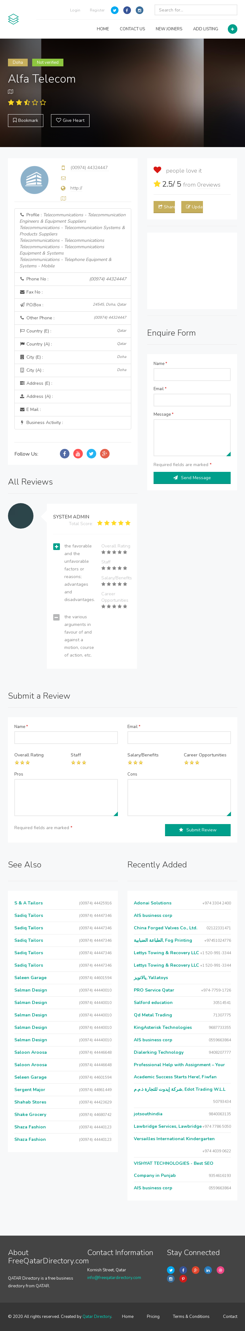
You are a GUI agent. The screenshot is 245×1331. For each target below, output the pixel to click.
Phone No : (72, 279)
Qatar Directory (97, 1317)
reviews (208, 185)
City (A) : (72, 370)
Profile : (72, 240)
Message (164, 414)
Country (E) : (72, 331)
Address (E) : (35, 383)
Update (194, 207)
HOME (103, 29)
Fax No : (31, 292)
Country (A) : (72, 344)
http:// (76, 188)
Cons (132, 774)
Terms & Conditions (191, 1317)
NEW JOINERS (169, 29)
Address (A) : (36, 396)
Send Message (192, 478)
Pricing (153, 1317)
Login (75, 10)
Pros (18, 774)
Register (97, 10)
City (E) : (72, 357)
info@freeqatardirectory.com (114, 1278)
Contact (230, 1317)
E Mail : (30, 409)
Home (127, 1317)
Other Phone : (72, 318)
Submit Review (198, 830)
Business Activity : (41, 423)
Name (160, 364)
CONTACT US (132, 29)
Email (160, 389)
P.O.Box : (72, 305)
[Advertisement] (192, 271)
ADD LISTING (205, 29)
